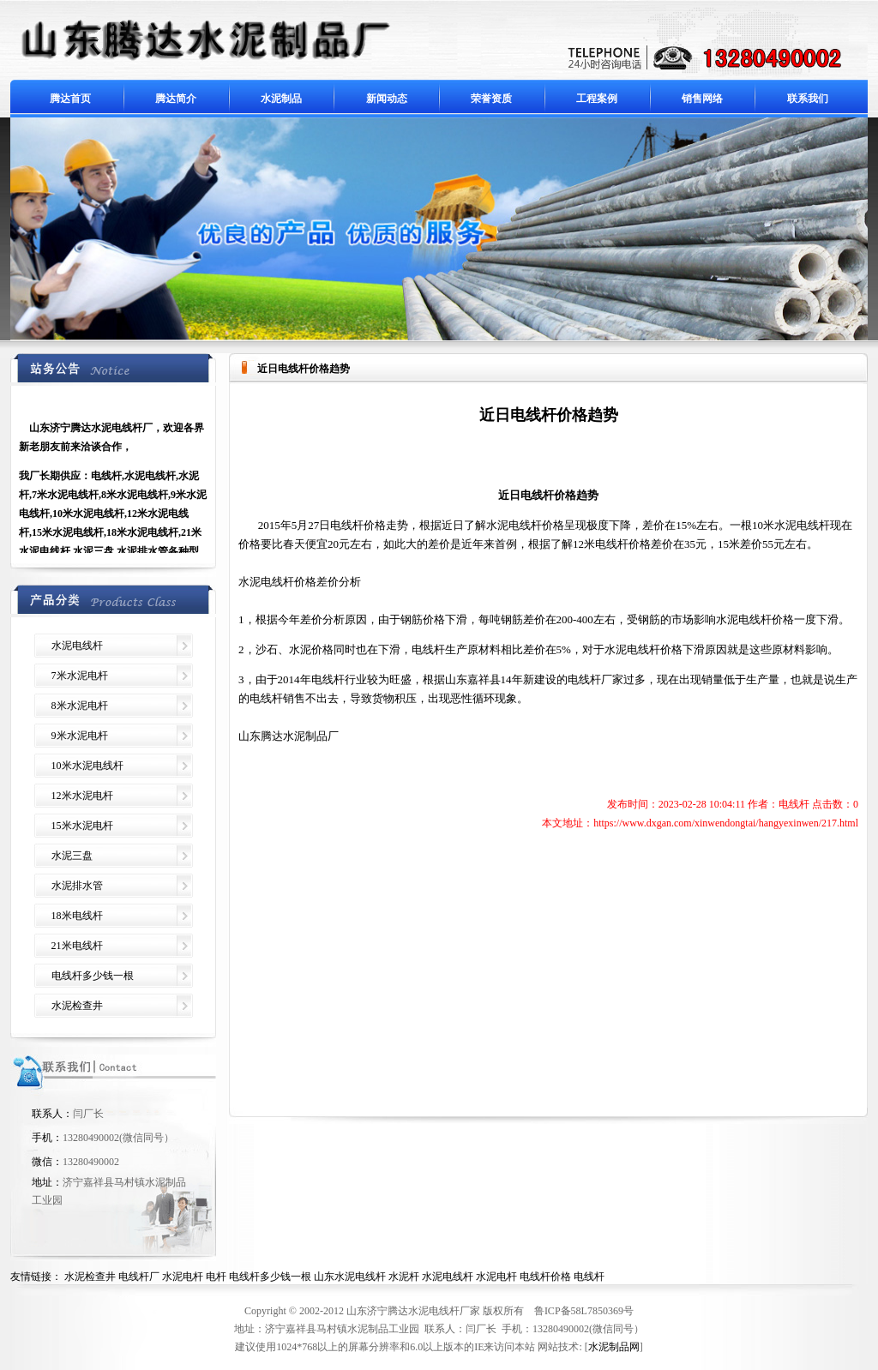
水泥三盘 (72, 856)
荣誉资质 (491, 99)
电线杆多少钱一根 (92, 976)
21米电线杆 (77, 946)
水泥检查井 (77, 1006)
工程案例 (596, 99)
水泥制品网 (614, 1347)
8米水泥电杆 (79, 706)
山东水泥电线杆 (350, 1277)
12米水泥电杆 (82, 796)
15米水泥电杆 (82, 826)
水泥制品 (281, 99)
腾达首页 (70, 99)
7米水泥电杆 (79, 676)
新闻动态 (386, 99)
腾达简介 (175, 99)
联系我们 (807, 99)
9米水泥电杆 (79, 736)
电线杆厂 (138, 1277)
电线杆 (589, 1277)
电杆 (216, 1277)
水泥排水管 (77, 886)
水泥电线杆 (77, 646)
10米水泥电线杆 (87, 766)
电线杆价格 (545, 1277)
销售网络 (702, 99)
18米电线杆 (77, 916)
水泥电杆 (182, 1277)
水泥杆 (403, 1277)
